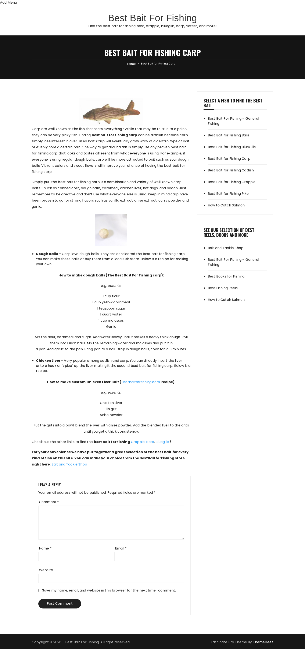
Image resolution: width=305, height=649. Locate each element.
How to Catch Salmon (226, 205)
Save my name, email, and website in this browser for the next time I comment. (109, 590)
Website (46, 570)
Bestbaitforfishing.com (141, 382)
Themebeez (263, 642)
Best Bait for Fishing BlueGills (232, 146)
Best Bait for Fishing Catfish (231, 170)
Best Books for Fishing (226, 276)
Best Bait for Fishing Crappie (231, 181)
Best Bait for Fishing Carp (229, 158)
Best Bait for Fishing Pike (228, 193)
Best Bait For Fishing (152, 17)
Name (45, 548)
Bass (150, 441)
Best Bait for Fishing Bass (229, 135)
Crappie (138, 441)
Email (121, 548)
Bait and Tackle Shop (69, 464)
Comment (49, 501)
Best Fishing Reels (223, 288)
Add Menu (8, 2)
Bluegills (162, 441)
